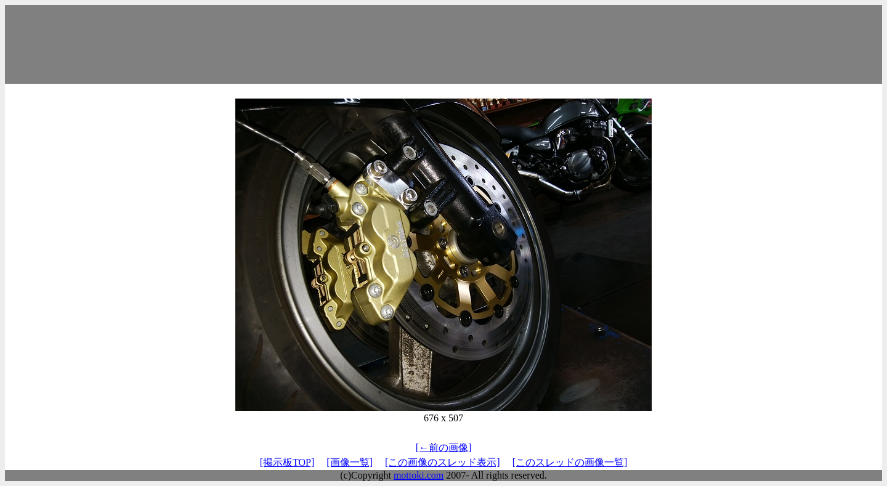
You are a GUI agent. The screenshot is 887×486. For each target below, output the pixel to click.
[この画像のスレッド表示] (442, 462)
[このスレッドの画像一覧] (570, 462)
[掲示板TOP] (287, 462)
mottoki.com (419, 475)
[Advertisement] (443, 44)
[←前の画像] (444, 447)
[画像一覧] (349, 462)
